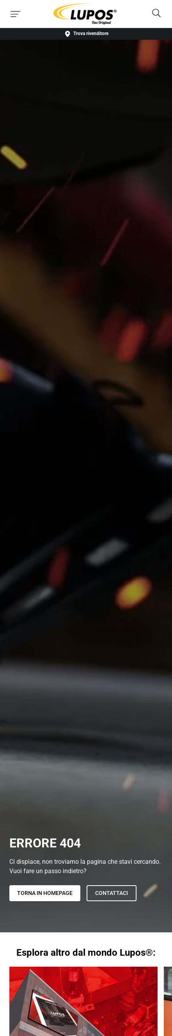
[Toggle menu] (15, 14)
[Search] (156, 14)
